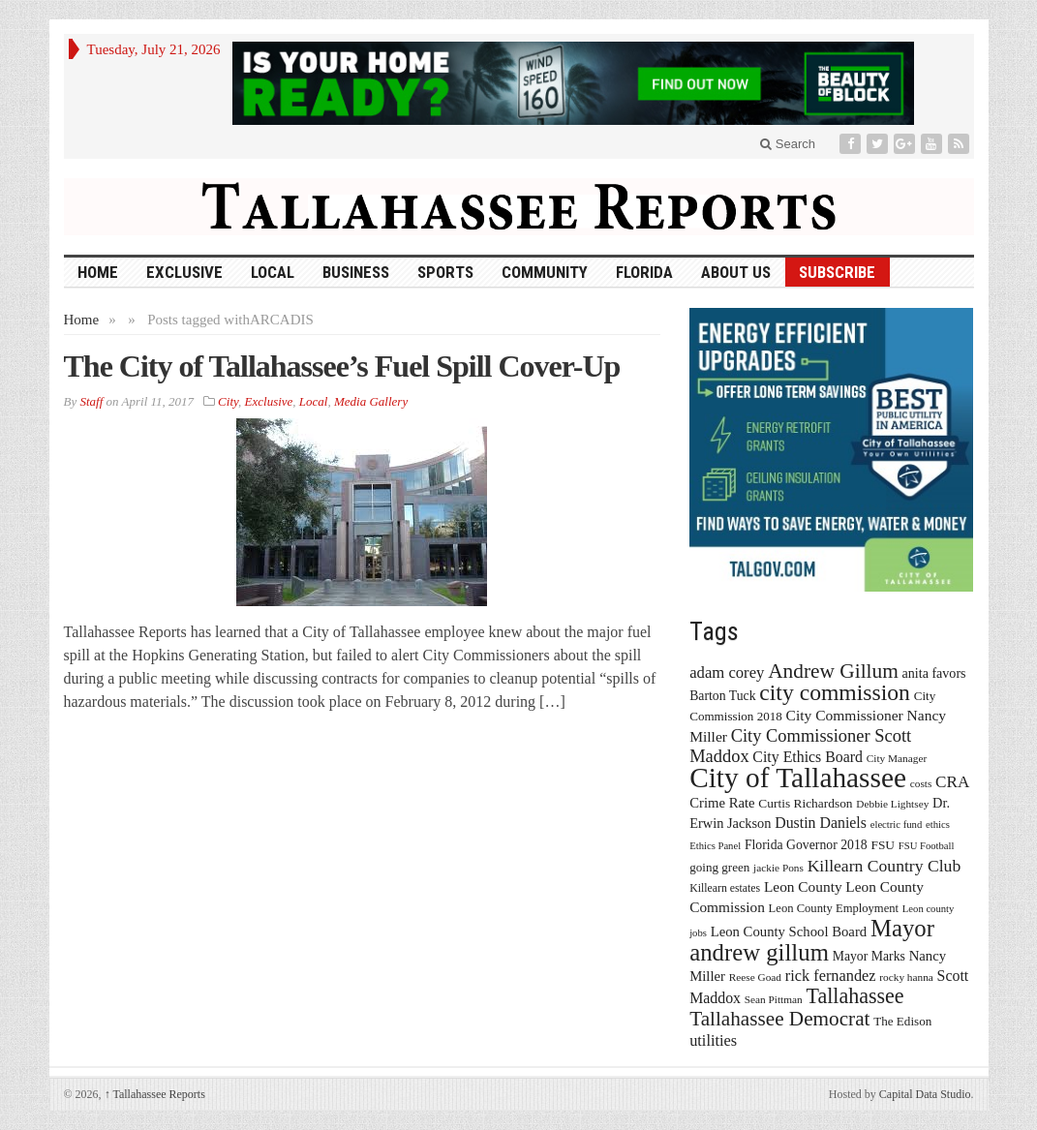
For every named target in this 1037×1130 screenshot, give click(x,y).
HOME (97, 272)
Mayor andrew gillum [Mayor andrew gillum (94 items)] (811, 940)
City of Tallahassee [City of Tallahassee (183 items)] (797, 777)
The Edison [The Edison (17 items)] (902, 1021)
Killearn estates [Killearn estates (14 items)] (724, 888)
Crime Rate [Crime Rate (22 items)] (721, 802)
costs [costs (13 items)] (921, 783)
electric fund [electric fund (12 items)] (896, 824)
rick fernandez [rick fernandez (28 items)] (830, 975)
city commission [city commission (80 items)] (834, 692)
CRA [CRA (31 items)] (952, 782)
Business (355, 272)
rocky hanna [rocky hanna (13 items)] (906, 977)
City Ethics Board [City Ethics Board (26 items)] (807, 756)
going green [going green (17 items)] (719, 867)
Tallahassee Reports (155, 1094)
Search (787, 144)
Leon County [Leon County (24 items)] (803, 886)
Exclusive (184, 272)
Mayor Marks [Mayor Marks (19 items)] (869, 956)
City (228, 401)
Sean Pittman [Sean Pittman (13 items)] (774, 999)
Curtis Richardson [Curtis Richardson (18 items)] (805, 803)
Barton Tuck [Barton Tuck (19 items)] (722, 695)
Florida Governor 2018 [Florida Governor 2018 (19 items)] (806, 845)
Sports (445, 272)
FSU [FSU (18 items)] (882, 845)
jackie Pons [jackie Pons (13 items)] (778, 867)
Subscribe (837, 272)
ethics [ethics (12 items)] (938, 824)
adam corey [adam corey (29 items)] (726, 672)
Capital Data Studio (925, 1094)
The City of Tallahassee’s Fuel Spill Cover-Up (342, 366)
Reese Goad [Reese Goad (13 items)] (755, 977)
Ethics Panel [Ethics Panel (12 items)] (715, 845)
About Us (736, 272)
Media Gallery (371, 401)
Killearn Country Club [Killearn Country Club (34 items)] (884, 865)
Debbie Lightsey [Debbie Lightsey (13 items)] (892, 803)
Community (545, 272)
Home (82, 319)
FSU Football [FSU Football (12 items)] (927, 845)
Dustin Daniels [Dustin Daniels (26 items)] (821, 822)
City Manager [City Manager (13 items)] (897, 758)
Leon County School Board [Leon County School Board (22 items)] (789, 931)
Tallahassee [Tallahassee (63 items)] (854, 996)
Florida (644, 272)
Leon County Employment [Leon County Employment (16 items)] (834, 908)
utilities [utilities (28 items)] (713, 1040)
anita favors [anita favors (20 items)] (934, 673)
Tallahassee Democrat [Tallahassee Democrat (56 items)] (779, 1018)
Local (272, 272)
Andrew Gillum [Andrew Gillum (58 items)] (833, 671)
